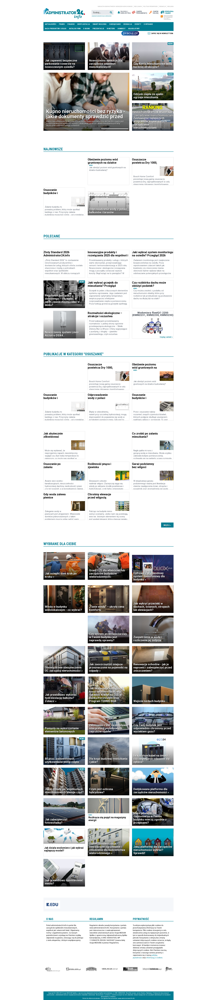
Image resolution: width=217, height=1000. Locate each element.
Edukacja (127, 24)
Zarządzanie (115, 24)
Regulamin (138, 6)
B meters (111, 29)
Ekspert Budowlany (52, 969)
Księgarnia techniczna (152, 969)
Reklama (170, 6)
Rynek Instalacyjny (130, 969)
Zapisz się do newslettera (162, 33)
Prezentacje (98, 29)
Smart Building (99, 24)
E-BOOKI (86, 29)
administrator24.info (64, 12)
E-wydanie (148, 24)
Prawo (62, 24)
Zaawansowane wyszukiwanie (101, 16)
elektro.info (73, 969)
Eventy (138, 24)
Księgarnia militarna (169, 969)
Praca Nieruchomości (130, 33)
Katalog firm (75, 29)
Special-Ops (91, 969)
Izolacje (109, 969)
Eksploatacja (83, 24)
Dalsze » (167, 525)
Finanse (71, 24)
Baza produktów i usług (55, 29)
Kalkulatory (134, 29)
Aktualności (50, 24)
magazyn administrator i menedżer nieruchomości (115, 6)
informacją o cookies (154, 958)
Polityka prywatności (150, 6)
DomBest (122, 29)
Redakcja (162, 6)
